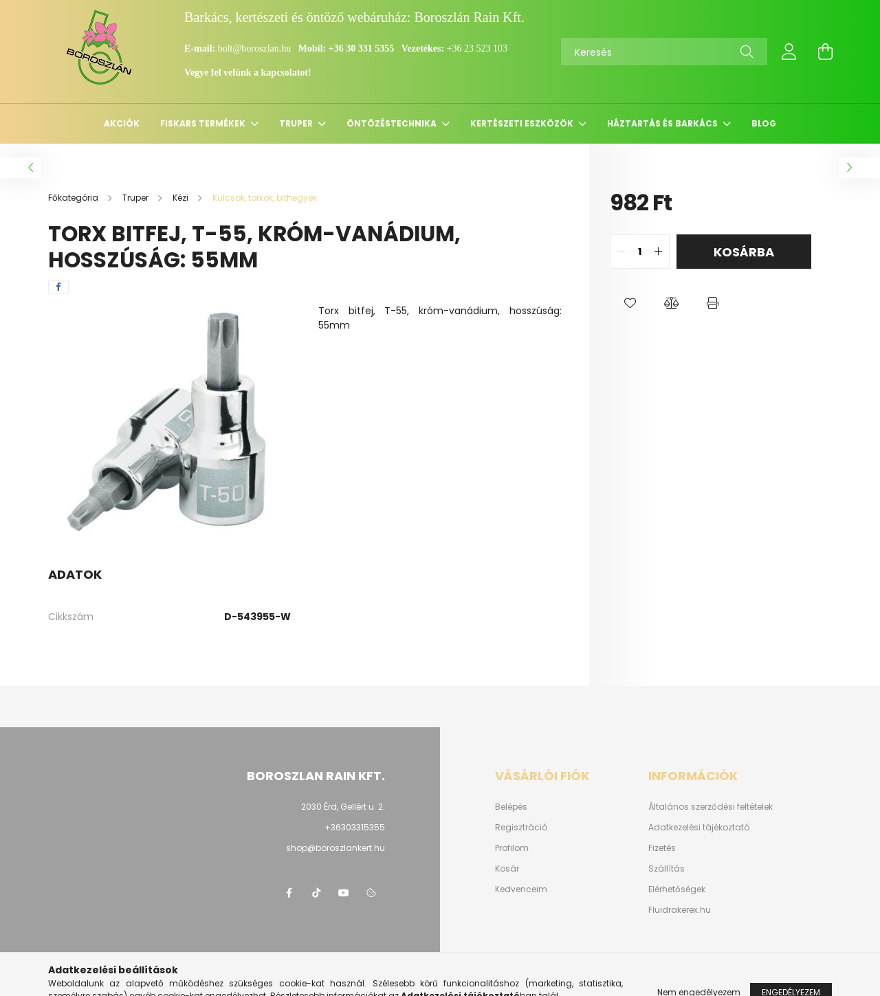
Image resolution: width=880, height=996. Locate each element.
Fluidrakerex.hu (679, 910)
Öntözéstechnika (392, 123)
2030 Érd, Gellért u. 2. (343, 806)
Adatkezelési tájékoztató (698, 827)
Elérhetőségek (676, 889)
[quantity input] (639, 251)
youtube (344, 893)
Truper (297, 123)
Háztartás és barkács (663, 123)
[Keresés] (664, 51)
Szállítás (666, 869)
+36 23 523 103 (477, 48)
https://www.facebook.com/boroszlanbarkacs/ (288, 893)
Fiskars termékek (204, 123)
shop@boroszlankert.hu (335, 848)
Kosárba (744, 252)
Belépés (511, 807)
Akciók (122, 123)
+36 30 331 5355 (361, 48)
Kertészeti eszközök (522, 123)
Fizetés (662, 848)
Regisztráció (521, 827)
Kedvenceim (521, 889)
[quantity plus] (658, 251)
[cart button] (825, 51)
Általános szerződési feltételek (710, 807)
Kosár (507, 869)
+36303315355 (354, 827)
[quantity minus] (620, 251)
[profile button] (789, 51)
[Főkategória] (74, 197)
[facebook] (58, 287)
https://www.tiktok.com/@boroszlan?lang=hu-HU (316, 893)
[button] (630, 303)
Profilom (512, 848)
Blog (763, 123)
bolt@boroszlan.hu (256, 48)
